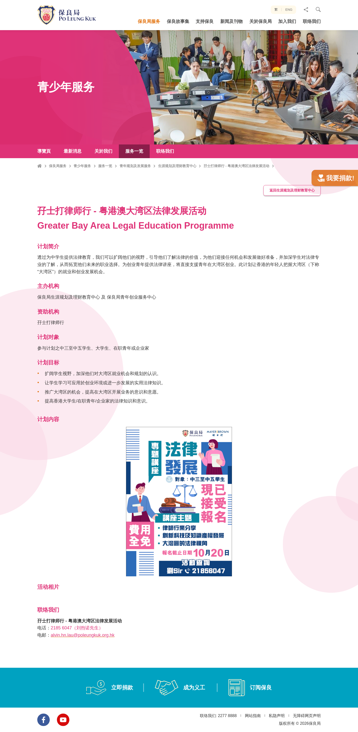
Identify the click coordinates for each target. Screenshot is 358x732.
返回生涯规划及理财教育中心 (292, 214)
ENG (288, 9)
